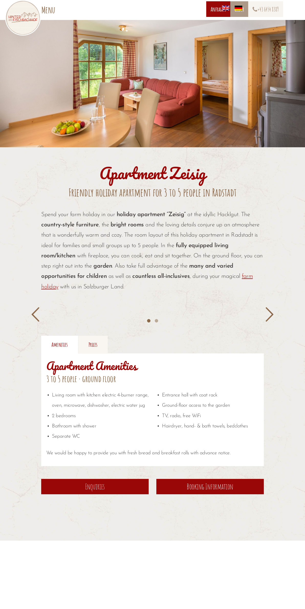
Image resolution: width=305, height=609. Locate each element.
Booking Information (210, 512)
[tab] (148, 319)
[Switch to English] (184, 9)
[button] (35, 314)
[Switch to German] (196, 9)
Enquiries (95, 512)
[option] (97, 309)
